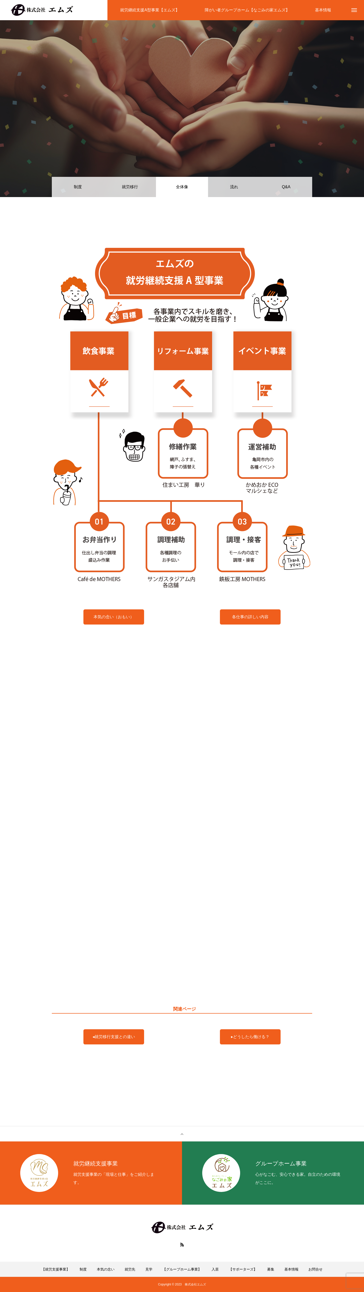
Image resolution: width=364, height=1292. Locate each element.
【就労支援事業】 (55, 1269)
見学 (148, 1269)
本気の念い (106, 1269)
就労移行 (130, 187)
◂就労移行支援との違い (114, 1037)
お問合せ (315, 1269)
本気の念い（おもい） (114, 617)
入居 (215, 1269)
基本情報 (291, 1269)
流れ (234, 187)
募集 (270, 1269)
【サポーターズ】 (243, 1269)
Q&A (286, 187)
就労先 (130, 1269)
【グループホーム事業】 (182, 1269)
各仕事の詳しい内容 (250, 617)
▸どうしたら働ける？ (250, 1037)
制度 (78, 187)
